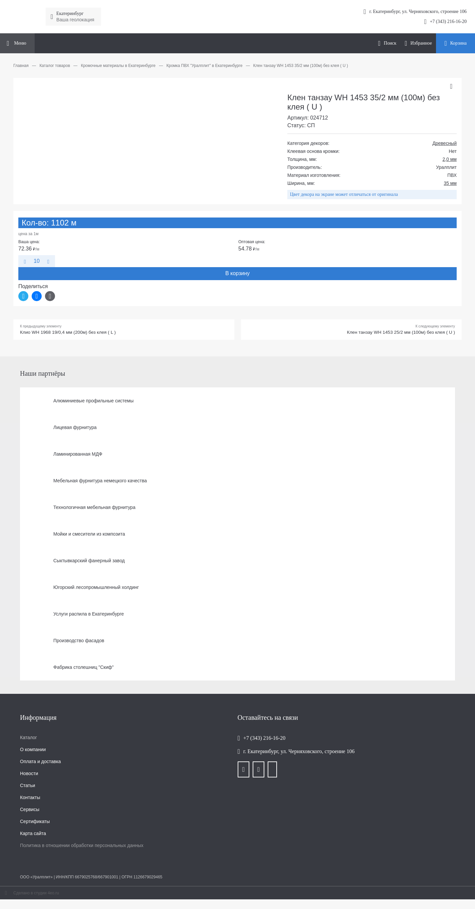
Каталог (28, 739)
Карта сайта (33, 835)
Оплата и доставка (40, 763)
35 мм (450, 183)
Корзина (458, 43)
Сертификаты (35, 823)
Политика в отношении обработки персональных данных (81, 847)
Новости (29, 775)
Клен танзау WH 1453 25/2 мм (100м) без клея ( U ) (392, 333)
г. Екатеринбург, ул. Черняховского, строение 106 (299, 753)
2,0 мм (449, 159)
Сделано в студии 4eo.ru (36, 895)
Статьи (27, 787)
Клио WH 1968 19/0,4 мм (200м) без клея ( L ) (76, 333)
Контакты (30, 799)
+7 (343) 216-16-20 (448, 21)
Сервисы (29, 811)
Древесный (444, 143)
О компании (33, 751)
